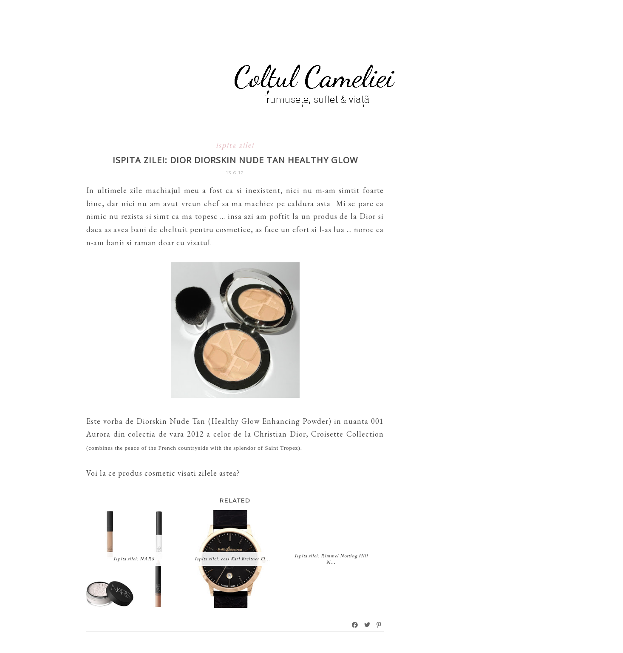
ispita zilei (235, 145)
